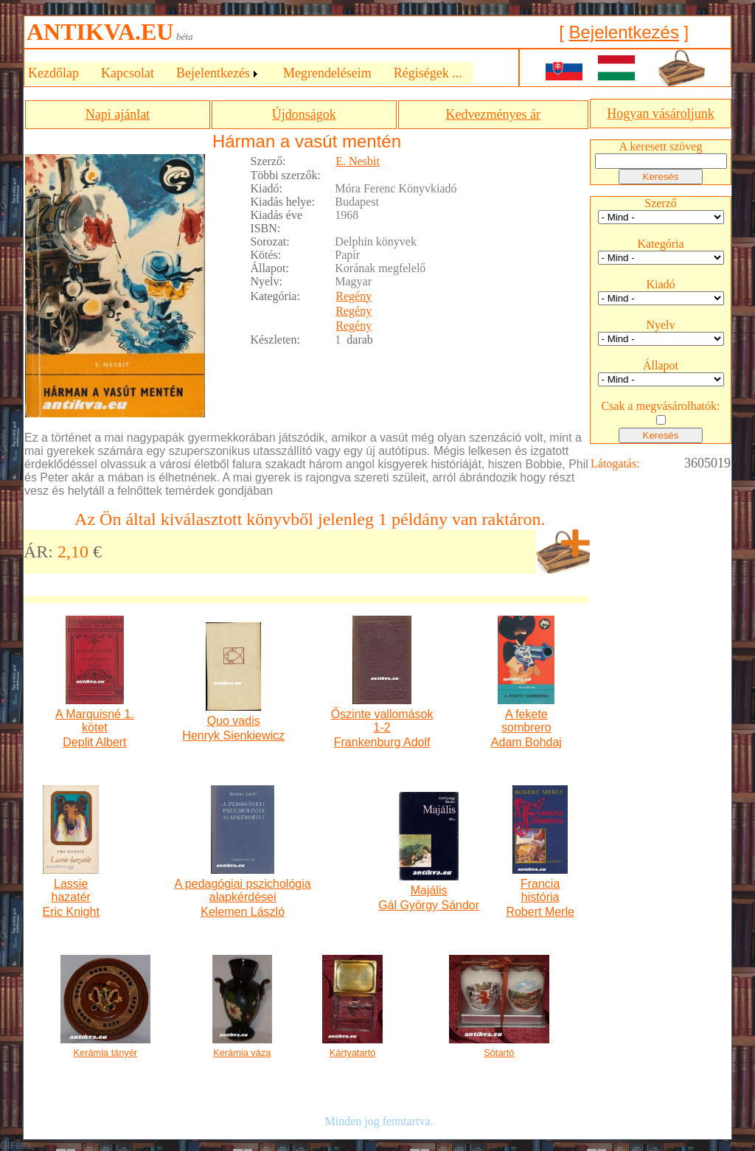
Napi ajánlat (118, 114)
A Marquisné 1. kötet (94, 721)
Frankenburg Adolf (382, 742)
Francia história (540, 890)
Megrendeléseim (327, 73)
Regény (353, 296)
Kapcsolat (127, 73)
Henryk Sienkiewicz (233, 735)
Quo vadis (233, 720)
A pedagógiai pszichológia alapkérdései (243, 890)
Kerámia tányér (106, 1052)
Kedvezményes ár (493, 114)
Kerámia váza (242, 1052)
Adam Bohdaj (526, 742)
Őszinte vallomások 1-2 (382, 721)
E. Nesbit (357, 161)
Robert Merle (540, 911)
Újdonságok (304, 114)
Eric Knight (70, 911)
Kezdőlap (53, 73)
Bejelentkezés (623, 32)
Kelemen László (243, 911)
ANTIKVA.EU (100, 31)
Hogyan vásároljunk (660, 113)
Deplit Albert (94, 742)
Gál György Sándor (428, 905)
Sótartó (499, 1052)
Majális (429, 890)
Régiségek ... (428, 73)
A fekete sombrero (526, 721)
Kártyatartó (353, 1052)
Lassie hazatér (70, 890)
